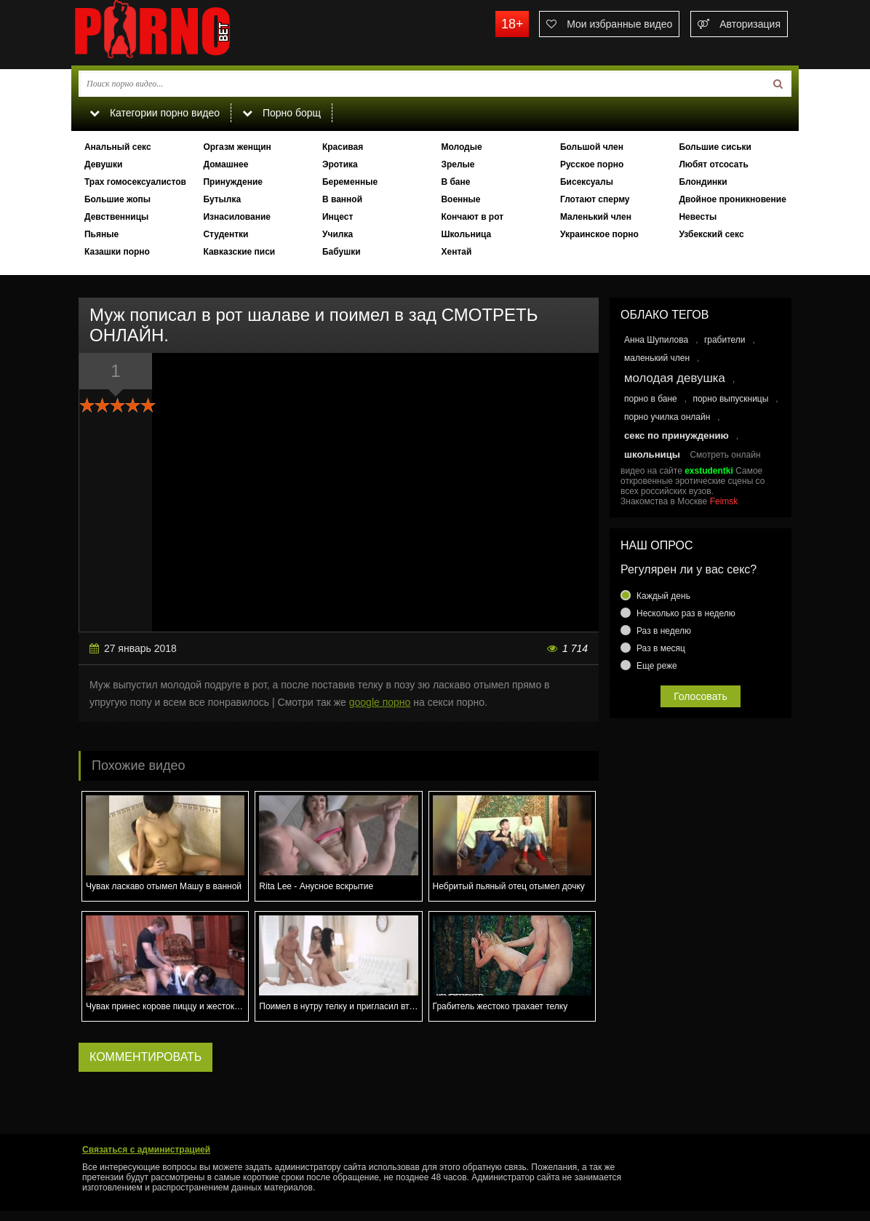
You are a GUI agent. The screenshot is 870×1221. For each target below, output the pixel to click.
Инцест (337, 217)
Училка (337, 234)
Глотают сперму (595, 199)
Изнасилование (237, 217)
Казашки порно (117, 252)
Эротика (340, 164)
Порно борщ (281, 113)
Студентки (225, 234)
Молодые (461, 147)
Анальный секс (117, 147)
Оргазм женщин (237, 147)
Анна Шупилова (656, 340)
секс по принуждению (676, 435)
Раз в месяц (660, 648)
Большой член (591, 147)
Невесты (698, 217)
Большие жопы (117, 199)
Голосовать (700, 696)
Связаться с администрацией (146, 1150)
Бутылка (222, 199)
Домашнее (225, 164)
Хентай (456, 252)
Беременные (350, 182)
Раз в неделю (663, 631)
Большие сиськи (715, 147)
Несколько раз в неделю (685, 613)
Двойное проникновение (732, 199)
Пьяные (101, 234)
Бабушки (341, 252)
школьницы (652, 454)
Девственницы (116, 217)
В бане (455, 182)
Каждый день (663, 596)
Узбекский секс (711, 234)
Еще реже (656, 666)
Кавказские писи (239, 252)
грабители (725, 340)
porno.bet (180, 32)
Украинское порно (599, 234)
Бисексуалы (586, 182)
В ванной (342, 199)
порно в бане (650, 399)
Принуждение (233, 182)
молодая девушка (674, 378)
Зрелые (457, 164)
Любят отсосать (713, 164)
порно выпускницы (730, 399)
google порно (380, 702)
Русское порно (591, 164)
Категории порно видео (154, 113)
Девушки (103, 164)
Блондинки (703, 182)
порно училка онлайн (667, 417)
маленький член (657, 358)
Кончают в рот (472, 217)
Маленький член (595, 217)
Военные (460, 199)
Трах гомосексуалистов (135, 182)
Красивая (342, 147)
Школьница (466, 234)
